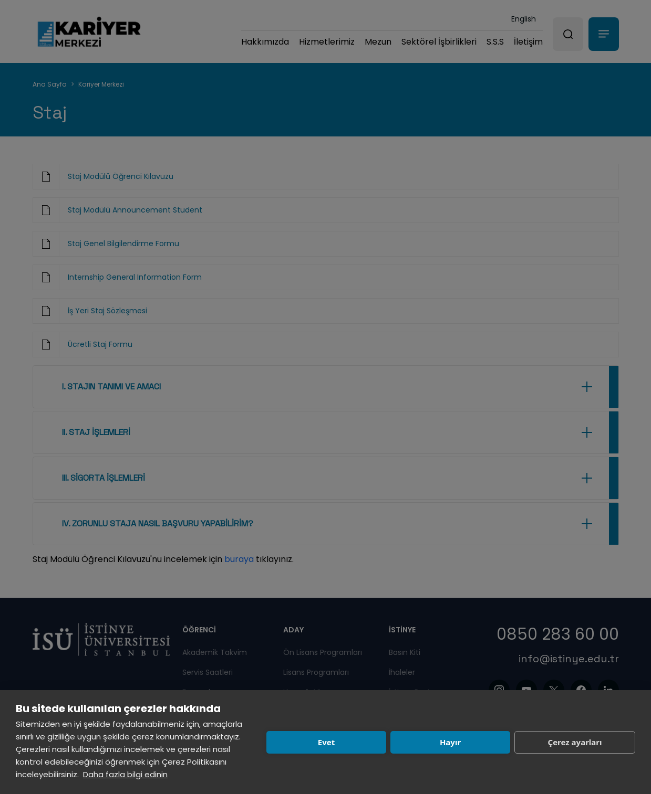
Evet (326, 742)
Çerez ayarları (575, 742)
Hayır (450, 742)
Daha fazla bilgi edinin (125, 774)
